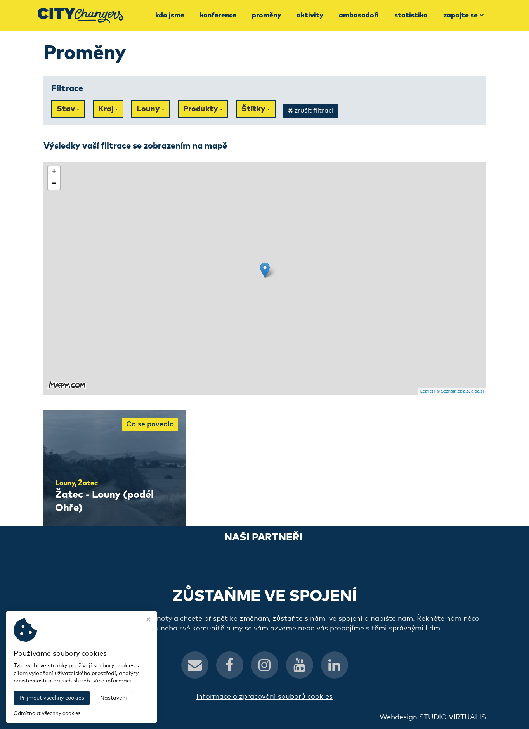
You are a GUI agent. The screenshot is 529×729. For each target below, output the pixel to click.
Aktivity (310, 15)
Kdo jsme (169, 15)
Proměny (266, 15)
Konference (218, 15)
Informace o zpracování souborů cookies (264, 696)
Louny (151, 109)
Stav (68, 109)
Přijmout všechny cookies (51, 698)
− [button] (53, 184)
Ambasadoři (359, 15)
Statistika (411, 15)
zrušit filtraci (310, 110)
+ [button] (53, 172)
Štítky (255, 109)
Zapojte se (463, 15)
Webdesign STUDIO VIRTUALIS (433, 717)
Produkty (203, 109)
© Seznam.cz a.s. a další (460, 391)
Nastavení (113, 698)
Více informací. (113, 681)
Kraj (108, 109)
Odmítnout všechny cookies (47, 713)
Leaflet (426, 391)
